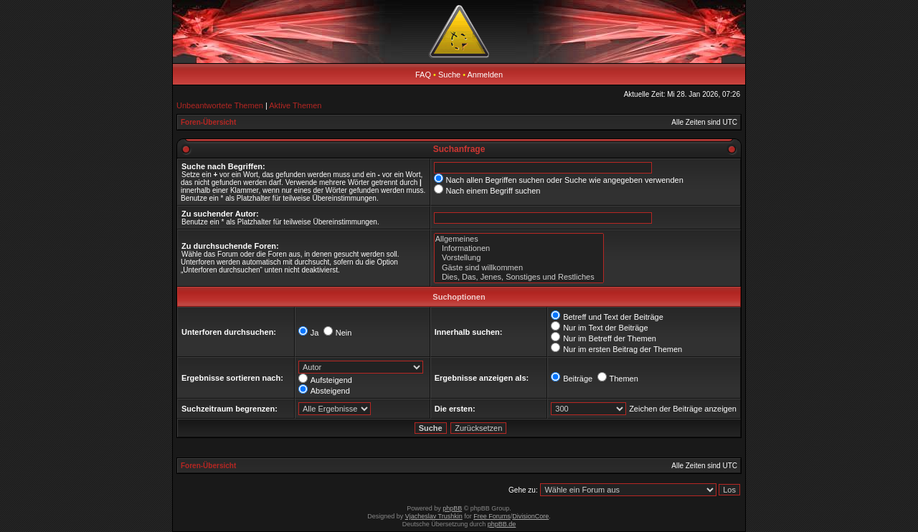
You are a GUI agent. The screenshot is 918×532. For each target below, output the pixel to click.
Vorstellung (518, 257)
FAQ (423, 74)
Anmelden (485, 74)
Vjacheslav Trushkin (434, 516)
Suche (449, 74)
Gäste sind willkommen (518, 267)
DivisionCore (530, 516)
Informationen (518, 248)
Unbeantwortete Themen (219, 105)
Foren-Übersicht (208, 122)
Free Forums (492, 516)
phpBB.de (502, 524)
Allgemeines (518, 239)
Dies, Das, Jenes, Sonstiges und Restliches (518, 277)
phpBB (452, 508)
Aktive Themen (295, 105)
